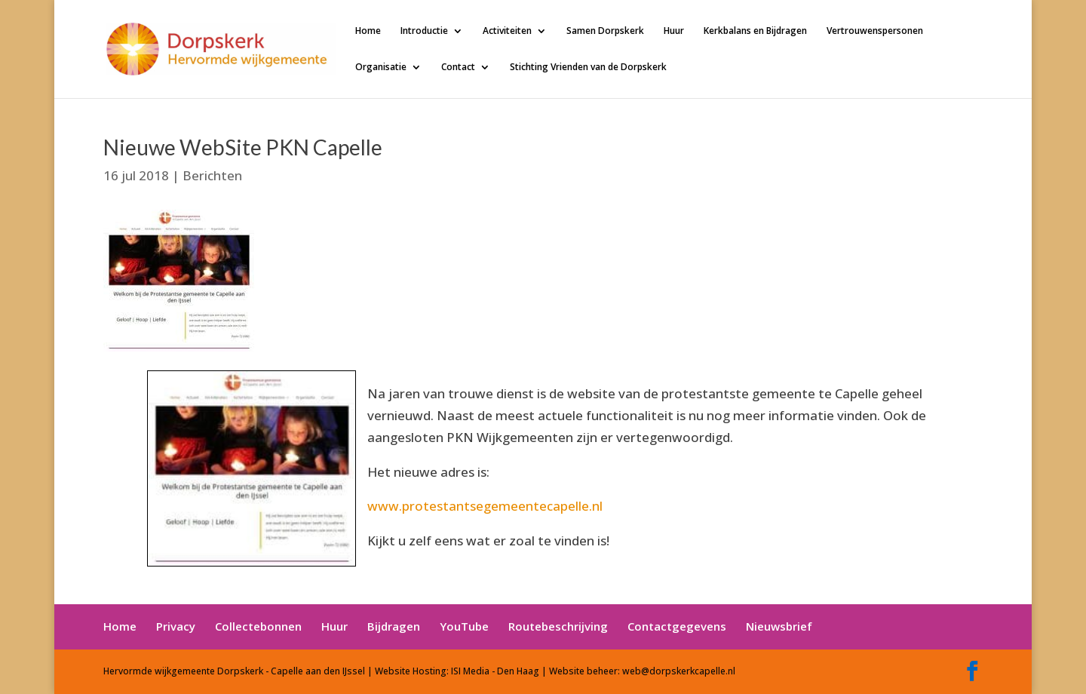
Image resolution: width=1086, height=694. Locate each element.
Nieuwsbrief (779, 626)
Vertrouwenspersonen (875, 31)
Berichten (212, 175)
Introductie (424, 31)
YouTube (464, 626)
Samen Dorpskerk (605, 31)
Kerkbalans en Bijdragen (755, 31)
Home (368, 31)
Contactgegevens (676, 626)
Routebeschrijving (558, 626)
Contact (458, 67)
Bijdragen (393, 626)
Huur (674, 31)
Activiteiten (507, 31)
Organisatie (380, 67)
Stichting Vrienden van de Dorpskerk (588, 67)
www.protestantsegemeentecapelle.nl (485, 505)
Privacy (175, 626)
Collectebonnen (258, 626)
